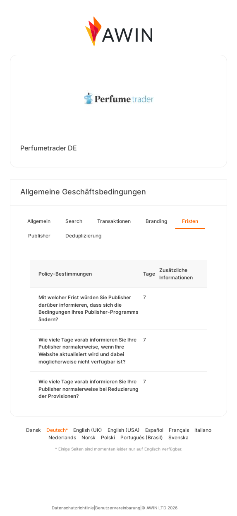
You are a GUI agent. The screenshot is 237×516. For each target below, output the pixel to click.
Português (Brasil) (141, 437)
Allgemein (38, 221)
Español (154, 430)
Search (73, 221)
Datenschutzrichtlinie (73, 507)
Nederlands (62, 437)
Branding (156, 221)
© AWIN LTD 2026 (159, 507)
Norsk (88, 437)
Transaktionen (114, 221)
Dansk (33, 430)
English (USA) (124, 430)
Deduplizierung (83, 236)
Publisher (39, 236)
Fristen (190, 221)
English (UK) (87, 430)
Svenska (178, 437)
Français (179, 430)
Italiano (202, 430)
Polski (108, 437)
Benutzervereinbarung (117, 507)
